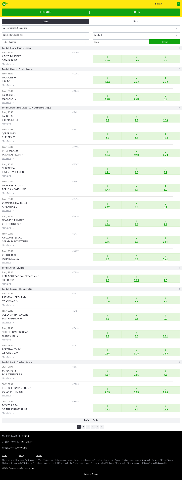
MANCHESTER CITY (12, 185)
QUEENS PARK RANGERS (15, 314)
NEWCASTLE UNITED (13, 220)
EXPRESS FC (8, 95)
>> (102, 426)
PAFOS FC (7, 116)
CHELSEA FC (8, 137)
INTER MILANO (10, 151)
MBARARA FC (9, 98)
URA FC (6, 81)
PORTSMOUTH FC (11, 349)
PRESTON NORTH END (14, 297)
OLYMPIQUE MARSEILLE (14, 203)
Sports (136, 21)
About (39, 455)
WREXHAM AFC (10, 353)
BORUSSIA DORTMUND (14, 189)
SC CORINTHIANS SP (13, 392)
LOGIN (136, 12)
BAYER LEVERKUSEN (13, 172)
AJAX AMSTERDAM (12, 237)
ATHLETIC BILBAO (11, 224)
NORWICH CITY (10, 336)
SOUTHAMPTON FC (12, 318)
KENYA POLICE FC (11, 56)
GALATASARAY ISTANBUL (15, 241)
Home (45, 21)
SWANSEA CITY (10, 301)
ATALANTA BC (9, 206)
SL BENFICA (8, 168)
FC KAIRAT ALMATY (12, 154)
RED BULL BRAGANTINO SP (16, 388)
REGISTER (45, 12)
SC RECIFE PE (9, 370)
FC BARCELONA (10, 259)
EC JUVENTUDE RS (12, 374)
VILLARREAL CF (10, 120)
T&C (4, 455)
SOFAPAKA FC (9, 60)
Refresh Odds (91, 420)
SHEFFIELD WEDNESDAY (15, 332)
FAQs (21, 455)
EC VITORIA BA (10, 405)
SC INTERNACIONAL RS (14, 409)
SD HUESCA (8, 280)
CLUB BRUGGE (9, 255)
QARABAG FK (9, 133)
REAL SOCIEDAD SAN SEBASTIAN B (20, 276)
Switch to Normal (91, 474)
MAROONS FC (9, 77)
